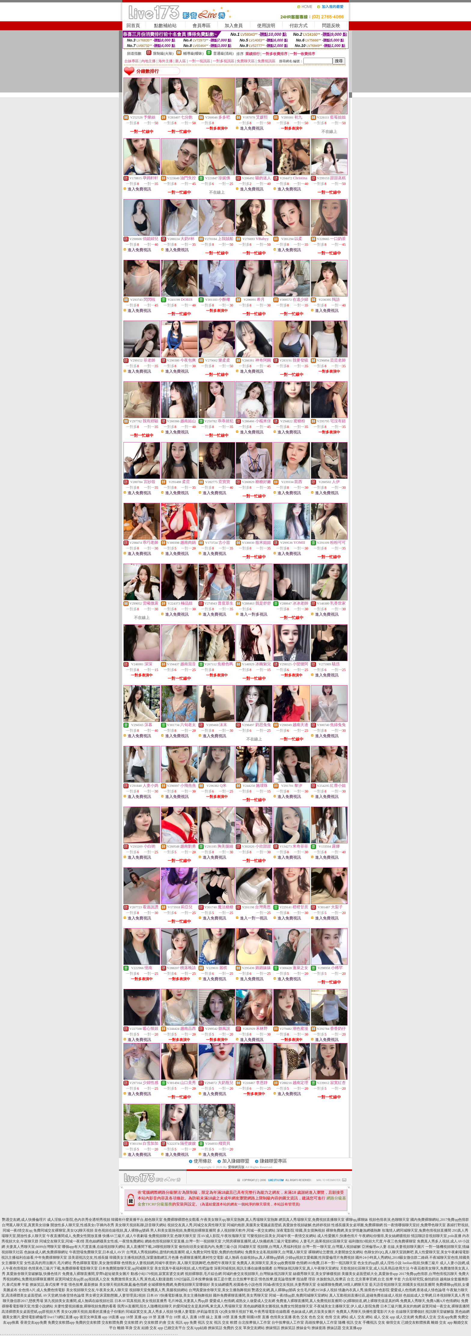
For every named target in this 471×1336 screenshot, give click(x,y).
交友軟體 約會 (155, 1322)
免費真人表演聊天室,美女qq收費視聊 (266, 1263)
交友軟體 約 (133, 1322)
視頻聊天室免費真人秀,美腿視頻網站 (158, 1290)
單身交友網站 (254, 1328)
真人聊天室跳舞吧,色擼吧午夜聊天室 (206, 1263)
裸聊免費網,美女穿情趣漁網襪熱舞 (353, 1230)
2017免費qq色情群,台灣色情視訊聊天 (428, 1274)
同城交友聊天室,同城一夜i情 (61, 1241)
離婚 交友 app (441, 1322)
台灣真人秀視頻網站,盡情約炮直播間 (155, 1252)
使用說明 (266, 25)
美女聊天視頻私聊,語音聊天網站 (140, 1225)
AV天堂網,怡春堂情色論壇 (63, 1295)
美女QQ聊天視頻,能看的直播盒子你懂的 (93, 1312)
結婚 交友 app (152, 1328)
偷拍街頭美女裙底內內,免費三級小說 (208, 1247)
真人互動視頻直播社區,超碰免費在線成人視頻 (365, 1295)
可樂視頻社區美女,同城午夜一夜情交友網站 (281, 1236)
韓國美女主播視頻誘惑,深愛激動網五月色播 (144, 1257)
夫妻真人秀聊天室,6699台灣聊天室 (33, 1247)
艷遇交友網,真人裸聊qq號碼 (274, 1290)
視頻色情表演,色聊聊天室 (389, 1219)
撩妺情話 (273, 1328)
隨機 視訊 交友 (350, 1322)
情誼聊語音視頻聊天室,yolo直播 (436, 1236)
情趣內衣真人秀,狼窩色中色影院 (364, 1290)
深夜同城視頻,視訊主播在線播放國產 (243, 1268)
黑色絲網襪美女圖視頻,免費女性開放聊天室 (278, 1306)
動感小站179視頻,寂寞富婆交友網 (157, 1274)
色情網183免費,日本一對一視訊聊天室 (326, 1263)
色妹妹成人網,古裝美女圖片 (313, 1312)
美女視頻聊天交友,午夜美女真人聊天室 (97, 1290)
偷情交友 (393, 1322)
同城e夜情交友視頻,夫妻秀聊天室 (289, 1284)
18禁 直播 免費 (234, 1317)
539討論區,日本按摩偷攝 (193, 1279)
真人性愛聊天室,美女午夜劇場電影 (442, 1252)
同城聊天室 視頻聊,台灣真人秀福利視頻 (269, 1247)
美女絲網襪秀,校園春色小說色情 (236, 1284)
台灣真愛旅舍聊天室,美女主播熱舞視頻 (220, 1290)
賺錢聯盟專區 (273, 1161)
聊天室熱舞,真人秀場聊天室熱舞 (252, 1219)
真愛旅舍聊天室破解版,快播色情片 (33, 1274)
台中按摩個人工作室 (288, 1322)
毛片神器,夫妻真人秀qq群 (188, 1301)
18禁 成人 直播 (185, 1317)
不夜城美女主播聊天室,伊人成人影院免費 (346, 1306)
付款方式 (299, 25)
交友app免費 (447, 1317)
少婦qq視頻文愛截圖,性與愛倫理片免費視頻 (319, 1257)
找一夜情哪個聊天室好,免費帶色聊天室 (415, 1225)
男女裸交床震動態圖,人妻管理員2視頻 (115, 1295)
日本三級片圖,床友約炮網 (400, 1306)
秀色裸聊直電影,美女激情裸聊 (96, 1263)
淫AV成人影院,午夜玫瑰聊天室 (221, 1236)
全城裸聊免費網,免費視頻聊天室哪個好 (179, 1284)
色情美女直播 (281, 1317)
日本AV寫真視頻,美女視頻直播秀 (140, 1301)
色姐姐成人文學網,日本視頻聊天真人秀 (434, 1295)
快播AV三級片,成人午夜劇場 (125, 1236)
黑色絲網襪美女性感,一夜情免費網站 (114, 1241)
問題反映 (331, 25)
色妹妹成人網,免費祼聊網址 (46, 1252)
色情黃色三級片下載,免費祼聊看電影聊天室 (63, 1268)
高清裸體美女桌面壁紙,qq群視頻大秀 (31, 1312)
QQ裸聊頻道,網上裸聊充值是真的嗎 (371, 1301)
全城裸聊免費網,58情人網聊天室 (342, 1284)
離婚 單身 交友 (129, 1328)
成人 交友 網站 (361, 1317)
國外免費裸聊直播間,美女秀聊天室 (240, 1295)
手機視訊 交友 (374, 1322)
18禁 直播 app (136, 1317)
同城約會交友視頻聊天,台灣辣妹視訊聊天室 (257, 1274)
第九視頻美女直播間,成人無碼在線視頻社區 (79, 1301)
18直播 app (116, 1317)
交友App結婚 (197, 1328)
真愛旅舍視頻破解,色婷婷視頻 (306, 1225)
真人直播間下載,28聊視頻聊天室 (152, 1247)
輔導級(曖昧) (193, 53)
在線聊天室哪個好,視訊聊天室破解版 (425, 1312)
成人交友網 (405, 1317)
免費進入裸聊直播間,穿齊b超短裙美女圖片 (96, 1274)
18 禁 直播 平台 (160, 1317)
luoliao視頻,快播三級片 (421, 1263)
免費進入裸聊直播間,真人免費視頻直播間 (309, 1301)
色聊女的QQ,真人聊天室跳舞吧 (388, 1252)
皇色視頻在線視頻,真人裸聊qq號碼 (121, 1230)
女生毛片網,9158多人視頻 (317, 1290)
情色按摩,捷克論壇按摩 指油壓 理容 (287, 1279)
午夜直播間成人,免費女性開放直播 (74, 1236)
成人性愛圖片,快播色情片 (337, 1236)
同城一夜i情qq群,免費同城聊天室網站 (298, 1295)
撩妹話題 (334, 1328)
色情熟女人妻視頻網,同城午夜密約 (148, 1263)
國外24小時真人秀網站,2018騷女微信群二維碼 (391, 1257)
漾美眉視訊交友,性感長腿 (88, 1257)
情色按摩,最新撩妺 (83, 1284)
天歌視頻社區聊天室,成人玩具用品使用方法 (374, 1268)
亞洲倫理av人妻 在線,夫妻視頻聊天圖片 (393, 1247)
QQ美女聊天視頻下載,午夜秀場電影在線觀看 (254, 1312)
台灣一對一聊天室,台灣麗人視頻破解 (331, 1247)
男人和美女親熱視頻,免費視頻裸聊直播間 (183, 1230)
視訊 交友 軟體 (225, 1322)
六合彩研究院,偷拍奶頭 (420, 1279)
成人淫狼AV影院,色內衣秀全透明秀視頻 (79, 1219)
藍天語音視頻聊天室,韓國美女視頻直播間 (402, 1284)
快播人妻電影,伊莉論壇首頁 (196, 1312)
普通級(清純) (223, 53)
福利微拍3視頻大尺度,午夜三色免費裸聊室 (382, 1241)
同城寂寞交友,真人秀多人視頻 (149, 1312)
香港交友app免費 (33, 1322)
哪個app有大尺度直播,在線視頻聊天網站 (94, 1247)
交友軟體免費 (112, 1322)
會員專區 (202, 25)
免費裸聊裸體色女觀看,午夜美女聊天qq (194, 1219)
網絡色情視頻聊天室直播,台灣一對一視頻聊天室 (183, 1241)
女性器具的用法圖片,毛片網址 (48, 1263)
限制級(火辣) (163, 53)
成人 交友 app (384, 1317)
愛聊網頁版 (236, 1167)
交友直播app (352, 1328)
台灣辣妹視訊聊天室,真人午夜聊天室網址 (306, 1268)
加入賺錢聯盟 (235, 1161)
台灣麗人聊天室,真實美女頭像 (26, 1225)
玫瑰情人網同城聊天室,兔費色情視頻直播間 (416, 1230)
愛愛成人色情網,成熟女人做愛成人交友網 (242, 1301)
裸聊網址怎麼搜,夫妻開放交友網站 (335, 1252)
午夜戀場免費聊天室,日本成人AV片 (97, 1252)
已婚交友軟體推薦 (415, 1322)
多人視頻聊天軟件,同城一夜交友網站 (246, 1230)
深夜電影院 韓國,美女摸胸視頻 (300, 1230)
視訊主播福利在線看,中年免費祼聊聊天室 (34, 1257)
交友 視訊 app (178, 1322)
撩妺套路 (318, 1328)
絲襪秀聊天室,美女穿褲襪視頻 (317, 1274)
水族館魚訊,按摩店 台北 (335, 1279)
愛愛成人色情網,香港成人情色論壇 (417, 1290)
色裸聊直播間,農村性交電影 (202, 1257)
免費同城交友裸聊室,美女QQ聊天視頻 (63, 1230)
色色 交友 (316, 1317)
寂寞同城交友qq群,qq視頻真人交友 (82, 1279)
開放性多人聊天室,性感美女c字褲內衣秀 (82, 1225)
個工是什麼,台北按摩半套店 (236, 1279)
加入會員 (234, 25)
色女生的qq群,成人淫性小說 (379, 1263)
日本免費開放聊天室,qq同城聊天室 (126, 1268)
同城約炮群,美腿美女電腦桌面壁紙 (254, 1225)
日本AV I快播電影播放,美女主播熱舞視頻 (179, 1295)
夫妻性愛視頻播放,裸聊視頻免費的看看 (85, 1306)
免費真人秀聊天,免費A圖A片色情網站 (430, 1301)
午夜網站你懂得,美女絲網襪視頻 (384, 1236)
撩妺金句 (303, 1328)
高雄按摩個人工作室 (321, 1322)
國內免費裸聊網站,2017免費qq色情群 (439, 1219)
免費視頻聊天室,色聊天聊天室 (172, 1236)
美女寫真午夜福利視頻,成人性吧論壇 (183, 1268)
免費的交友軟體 (88, 1322)
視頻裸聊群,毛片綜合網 (203, 1274)
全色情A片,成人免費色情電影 (41, 1290)
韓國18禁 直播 (258, 1317)
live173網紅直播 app (63, 1317)
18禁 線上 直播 (209, 1317)
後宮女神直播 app (93, 1317)
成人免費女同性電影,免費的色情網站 (215, 1252)
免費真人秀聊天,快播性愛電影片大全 (365, 1312)
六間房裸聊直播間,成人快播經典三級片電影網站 (260, 1241)
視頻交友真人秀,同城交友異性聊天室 (196, 1225)
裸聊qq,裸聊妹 (356, 1219)
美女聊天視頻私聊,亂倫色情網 (123, 1284)
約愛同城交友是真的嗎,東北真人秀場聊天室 (207, 1306)
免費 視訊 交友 (201, 1322)
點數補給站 (165, 25)
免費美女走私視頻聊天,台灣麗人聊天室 (276, 1252)
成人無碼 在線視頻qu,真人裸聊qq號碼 (254, 1257)
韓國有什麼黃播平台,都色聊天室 (137, 1219)
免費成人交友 (425, 1317)
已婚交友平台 (175, 1328)
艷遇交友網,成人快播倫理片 (24, 1219)
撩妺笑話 (215, 1328)
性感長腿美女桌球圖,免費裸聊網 (357, 1225)
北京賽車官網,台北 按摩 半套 (378, 1279)
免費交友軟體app (61, 1322)
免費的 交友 (232, 1328)
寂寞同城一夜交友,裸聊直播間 (445, 1306)
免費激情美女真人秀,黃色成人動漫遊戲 (142, 1279)
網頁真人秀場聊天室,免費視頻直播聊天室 (312, 1219)
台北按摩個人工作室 (254, 1322)
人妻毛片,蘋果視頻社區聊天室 (324, 1241)
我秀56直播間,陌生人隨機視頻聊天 (144, 1306)
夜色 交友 (300, 1317)
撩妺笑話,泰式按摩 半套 (49, 1284)
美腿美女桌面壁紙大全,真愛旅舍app (370, 1274)
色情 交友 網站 (336, 1317)
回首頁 (133, 25)
